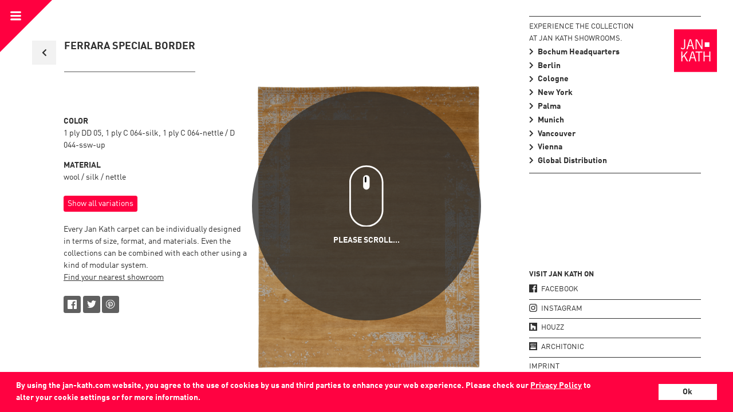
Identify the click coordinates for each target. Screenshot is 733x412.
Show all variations (100, 204)
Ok (687, 392)
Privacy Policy (556, 386)
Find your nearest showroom (114, 278)
